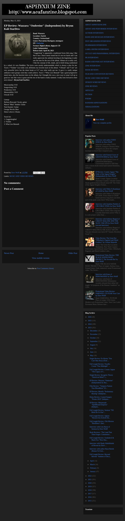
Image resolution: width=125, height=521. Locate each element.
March (92, 464)
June (92, 352)
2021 (90, 479)
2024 (90, 324)
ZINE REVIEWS (91, 86)
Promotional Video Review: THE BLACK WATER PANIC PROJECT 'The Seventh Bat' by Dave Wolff (107, 258)
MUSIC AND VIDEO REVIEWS (21, 176)
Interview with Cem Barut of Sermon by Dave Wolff (100, 428)
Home (41, 253)
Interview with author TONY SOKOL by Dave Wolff (106, 141)
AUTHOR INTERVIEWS (94, 33)
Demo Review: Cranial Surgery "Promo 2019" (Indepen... (101, 398)
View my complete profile (102, 123)
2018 (90, 490)
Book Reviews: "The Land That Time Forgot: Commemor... (101, 433)
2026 (90, 317)
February (93, 468)
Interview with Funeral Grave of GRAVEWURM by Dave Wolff (107, 156)
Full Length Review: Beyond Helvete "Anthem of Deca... (100, 455)
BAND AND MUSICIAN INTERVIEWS (99, 37)
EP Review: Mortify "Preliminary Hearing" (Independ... (101, 393)
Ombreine (40, 43)
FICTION (88, 94)
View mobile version (40, 258)
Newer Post (9, 253)
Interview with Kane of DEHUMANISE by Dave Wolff (107, 275)
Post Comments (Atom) (45, 268)
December (94, 331)
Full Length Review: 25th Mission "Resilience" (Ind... (102, 422)
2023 (90, 328)
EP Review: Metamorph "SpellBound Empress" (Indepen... (99, 405)
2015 (90, 501)
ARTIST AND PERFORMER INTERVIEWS (101, 29)
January (93, 471)
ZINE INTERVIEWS (92, 66)
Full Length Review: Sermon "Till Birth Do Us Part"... (102, 411)
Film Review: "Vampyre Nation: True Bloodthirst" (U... (101, 387)
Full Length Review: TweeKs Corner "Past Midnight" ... (100, 365)
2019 (90, 486)
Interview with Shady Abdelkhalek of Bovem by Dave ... (102, 444)
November (94, 334)
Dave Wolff (100, 119)
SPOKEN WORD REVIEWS (95, 82)
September (94, 341)
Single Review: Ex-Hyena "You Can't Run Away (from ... (101, 360)
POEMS (88, 99)
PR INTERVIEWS (91, 58)
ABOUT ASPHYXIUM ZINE (95, 25)
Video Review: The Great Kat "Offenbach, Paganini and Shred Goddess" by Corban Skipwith (107, 240)
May (92, 355)
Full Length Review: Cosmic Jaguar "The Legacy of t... (102, 371)
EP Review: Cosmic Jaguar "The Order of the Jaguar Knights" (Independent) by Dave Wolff (107, 174)
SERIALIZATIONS (92, 107)
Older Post (72, 253)
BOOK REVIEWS (91, 70)
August (93, 345)
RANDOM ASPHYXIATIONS (96, 103)
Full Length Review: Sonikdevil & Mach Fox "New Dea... (102, 439)
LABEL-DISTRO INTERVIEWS (97, 49)
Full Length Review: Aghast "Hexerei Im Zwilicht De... (100, 417)
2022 (90, 476)
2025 (90, 321)
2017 (90, 494)
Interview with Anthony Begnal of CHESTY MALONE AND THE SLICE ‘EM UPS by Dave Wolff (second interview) (108, 222)
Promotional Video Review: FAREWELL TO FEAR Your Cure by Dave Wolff (108, 293)
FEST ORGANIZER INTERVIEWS (98, 41)
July (91, 348)
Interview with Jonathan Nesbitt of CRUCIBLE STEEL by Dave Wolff (108, 205)
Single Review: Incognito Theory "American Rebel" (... (101, 376)
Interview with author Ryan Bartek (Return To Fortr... (102, 450)
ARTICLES (89, 90)
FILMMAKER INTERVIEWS (96, 45)
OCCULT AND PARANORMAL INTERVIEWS (102, 53)
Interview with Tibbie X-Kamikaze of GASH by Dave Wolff (108, 190)
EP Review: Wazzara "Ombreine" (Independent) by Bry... (101, 382)
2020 (90, 483)
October (93, 338)
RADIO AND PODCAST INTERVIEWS (99, 62)
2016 (90, 497)
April (92, 461)
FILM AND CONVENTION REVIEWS (99, 74)
